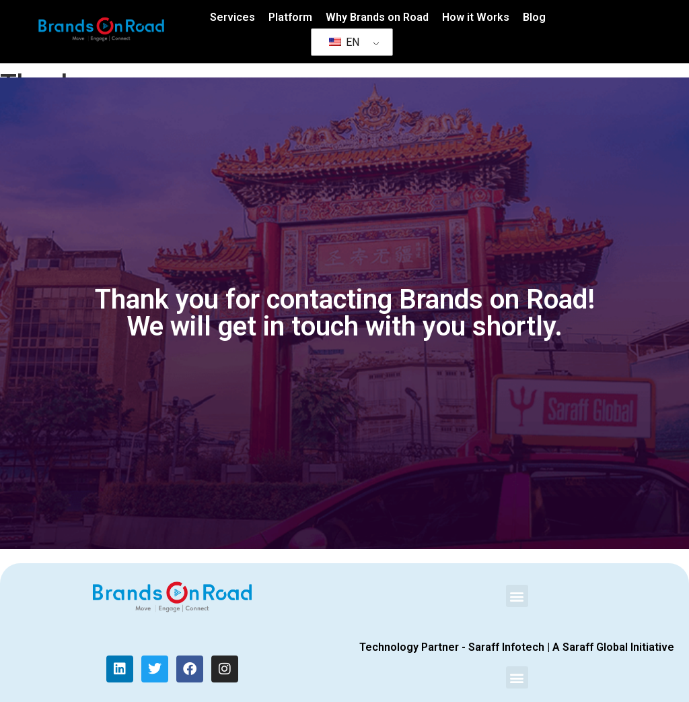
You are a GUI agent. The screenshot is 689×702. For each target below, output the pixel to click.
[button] (517, 596)
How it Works (475, 17)
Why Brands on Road (377, 17)
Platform (290, 17)
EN (344, 42)
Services (232, 17)
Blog (534, 17)
